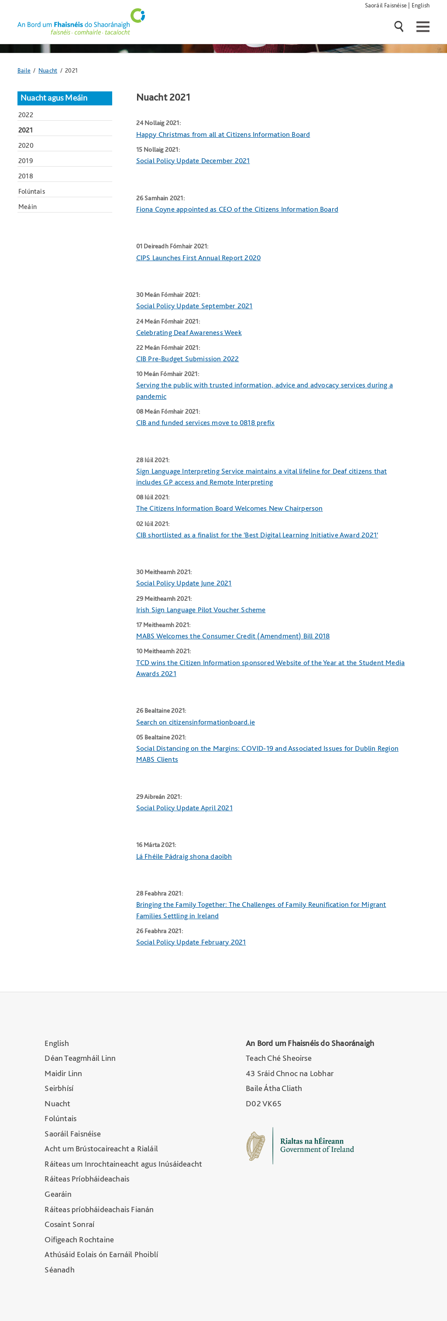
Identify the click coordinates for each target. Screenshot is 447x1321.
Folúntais (31, 191)
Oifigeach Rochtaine (79, 1239)
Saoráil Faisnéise (386, 5)
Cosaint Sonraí (69, 1224)
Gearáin (58, 1194)
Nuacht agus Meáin (54, 98)
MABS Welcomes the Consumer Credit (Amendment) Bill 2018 (233, 635)
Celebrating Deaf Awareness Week (189, 332)
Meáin (27, 206)
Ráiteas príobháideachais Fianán (99, 1209)
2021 (25, 130)
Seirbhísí (59, 1088)
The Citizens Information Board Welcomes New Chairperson (229, 508)
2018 (25, 176)
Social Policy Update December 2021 (193, 160)
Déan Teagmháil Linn (80, 1058)
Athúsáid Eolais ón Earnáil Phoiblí (101, 1254)
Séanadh (59, 1270)
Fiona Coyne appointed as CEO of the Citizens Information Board (237, 209)
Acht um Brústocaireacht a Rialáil (101, 1148)
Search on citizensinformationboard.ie (195, 722)
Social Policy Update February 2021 (191, 942)
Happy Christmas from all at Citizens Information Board (223, 134)
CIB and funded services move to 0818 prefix (205, 422)
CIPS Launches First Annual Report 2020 (198, 257)
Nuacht (47, 70)
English (421, 5)
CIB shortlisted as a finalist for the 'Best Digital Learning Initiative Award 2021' (257, 534)
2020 (26, 145)
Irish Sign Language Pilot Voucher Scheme (201, 609)
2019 (25, 161)
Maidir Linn (63, 1073)
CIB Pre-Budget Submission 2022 (187, 358)
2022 (25, 115)
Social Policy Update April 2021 (184, 807)
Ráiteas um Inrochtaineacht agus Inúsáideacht (123, 1164)
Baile (24, 70)
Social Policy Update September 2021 (194, 305)
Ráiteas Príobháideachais (87, 1179)
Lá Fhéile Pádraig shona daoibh (184, 856)
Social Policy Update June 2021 (184, 583)
